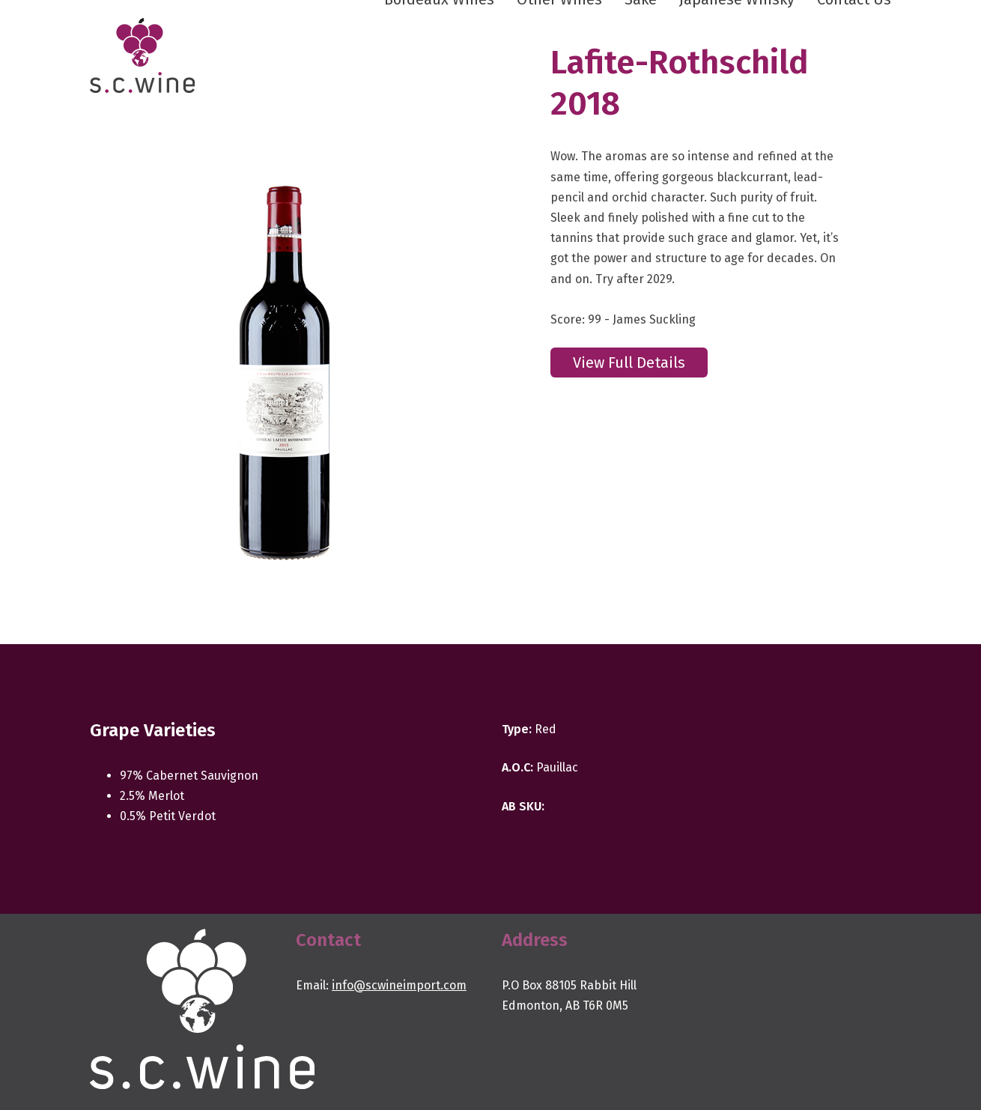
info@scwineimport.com (399, 985)
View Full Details (629, 362)
